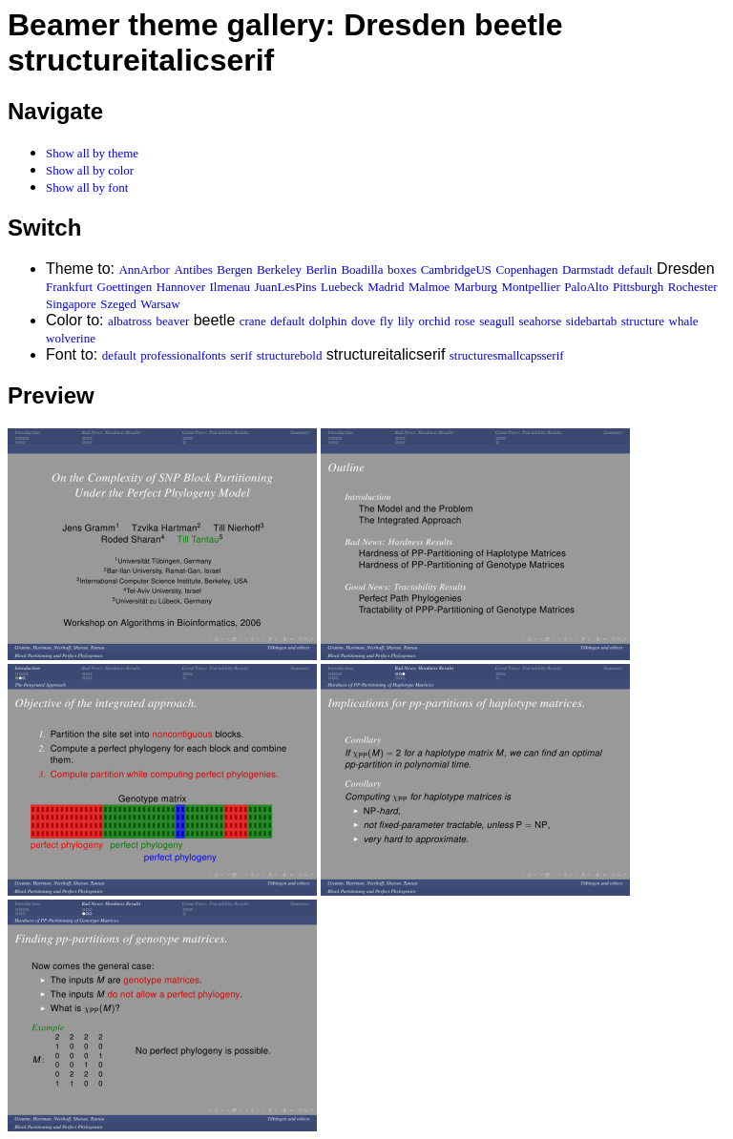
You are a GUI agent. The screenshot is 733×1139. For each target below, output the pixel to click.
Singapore (71, 304)
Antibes (193, 269)
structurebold (290, 355)
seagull (496, 321)
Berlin (321, 269)
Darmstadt (588, 269)
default (635, 269)
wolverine (70, 338)
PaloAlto (586, 287)
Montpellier (530, 287)
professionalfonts (183, 355)
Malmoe (429, 287)
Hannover (181, 287)
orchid (434, 321)
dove (363, 321)
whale (684, 321)
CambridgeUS (456, 269)
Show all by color (90, 170)
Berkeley (279, 269)
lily (406, 321)
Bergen (234, 269)
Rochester (693, 287)
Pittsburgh (638, 287)
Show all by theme (92, 153)
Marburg (475, 287)
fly (386, 321)
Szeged (118, 304)
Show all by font (87, 187)
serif (241, 355)
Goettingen (125, 287)
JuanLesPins (286, 287)
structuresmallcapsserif (507, 355)
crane (253, 321)
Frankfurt (69, 287)
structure (642, 321)
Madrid (385, 287)
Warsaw (160, 304)
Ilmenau (230, 287)
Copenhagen (527, 269)
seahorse (540, 321)
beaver (173, 321)
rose (464, 321)
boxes (401, 269)
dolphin (328, 321)
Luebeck (342, 287)
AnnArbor (143, 269)
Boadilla (362, 269)
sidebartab (591, 321)
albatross (130, 321)
